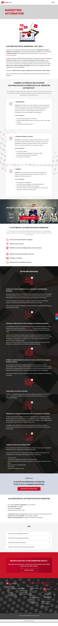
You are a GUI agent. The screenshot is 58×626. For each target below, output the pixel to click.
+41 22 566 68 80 (12, 600)
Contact (31, 599)
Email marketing (33, 607)
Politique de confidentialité (46, 605)
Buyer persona (29, 332)
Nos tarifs (31, 596)
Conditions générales (45, 610)
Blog (30, 598)
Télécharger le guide (29, 222)
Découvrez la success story (29, 493)
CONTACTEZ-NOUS (29, 574)
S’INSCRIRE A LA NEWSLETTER (48, 600)
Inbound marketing (34, 601)
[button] (29, 538)
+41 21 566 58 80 (24, 598)
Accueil (31, 590)
